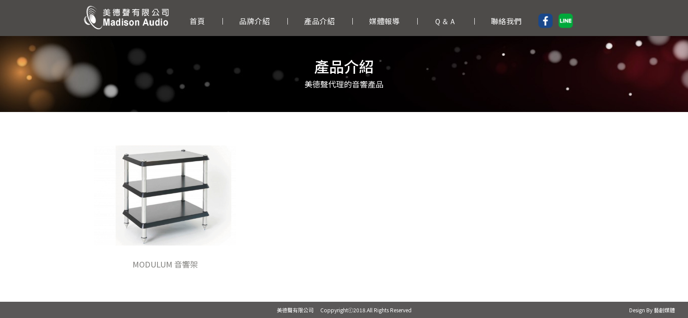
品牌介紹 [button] (254, 20)
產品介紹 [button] (319, 20)
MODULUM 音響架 (165, 264)
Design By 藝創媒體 (652, 310)
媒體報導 (384, 20)
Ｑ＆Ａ (445, 20)
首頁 (197, 20)
